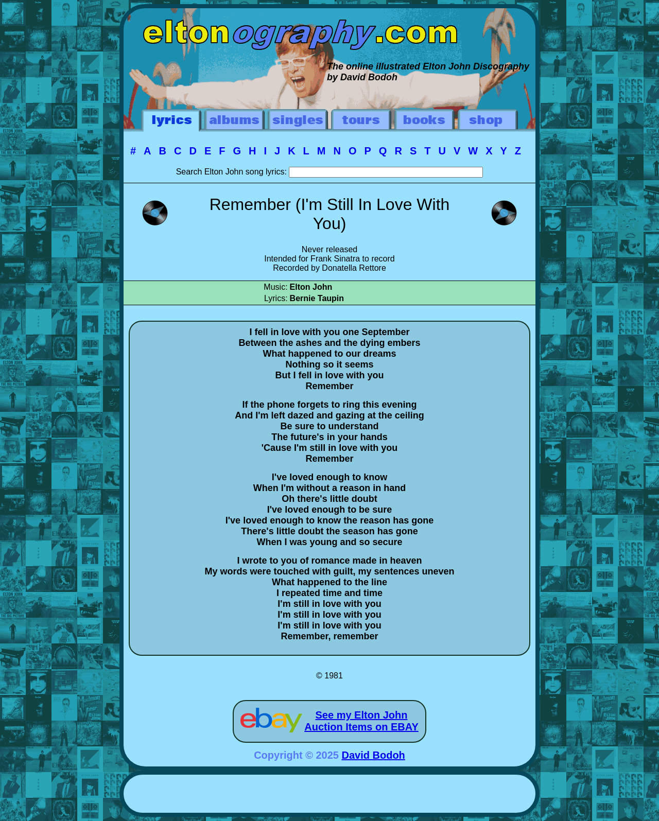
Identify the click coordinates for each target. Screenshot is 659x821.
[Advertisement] (329, 795)
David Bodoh (373, 755)
